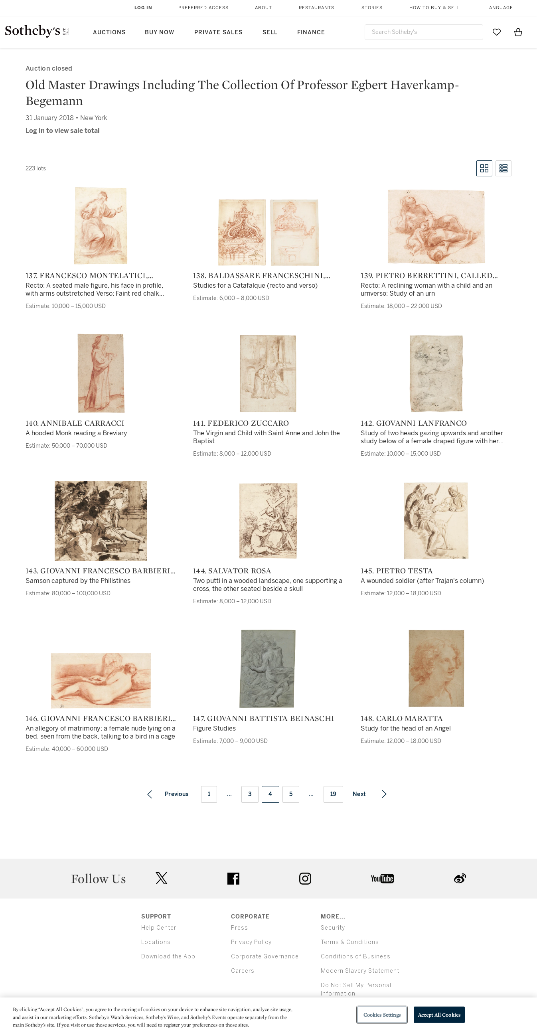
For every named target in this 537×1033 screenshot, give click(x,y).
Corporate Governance (265, 956)
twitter (162, 878)
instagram (305, 879)
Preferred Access (203, 7)
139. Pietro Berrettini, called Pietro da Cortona (427, 275)
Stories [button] (372, 7)
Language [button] (499, 7)
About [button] (263, 7)
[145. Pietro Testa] (436, 521)
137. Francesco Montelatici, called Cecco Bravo (87, 275)
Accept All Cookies (439, 1014)
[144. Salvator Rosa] (268, 521)
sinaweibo (460, 878)
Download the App (168, 956)
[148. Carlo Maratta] (436, 669)
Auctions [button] (109, 32)
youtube (382, 878)
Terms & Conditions (350, 942)
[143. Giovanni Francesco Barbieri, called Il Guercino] (101, 521)
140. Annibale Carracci (75, 423)
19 (333, 794)
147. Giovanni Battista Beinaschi (263, 718)
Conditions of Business (356, 956)
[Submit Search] (474, 32)
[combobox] (424, 32)
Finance (311, 32)
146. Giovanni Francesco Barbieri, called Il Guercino (99, 718)
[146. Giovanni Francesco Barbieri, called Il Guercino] (101, 681)
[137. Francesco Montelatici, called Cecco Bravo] (100, 226)
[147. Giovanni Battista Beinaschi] (268, 669)
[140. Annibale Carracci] (101, 373)
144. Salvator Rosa (232, 570)
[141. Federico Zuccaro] (268, 373)
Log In (143, 7)
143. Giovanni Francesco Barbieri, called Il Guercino (99, 570)
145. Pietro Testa (397, 570)
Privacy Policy (251, 942)
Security (333, 927)
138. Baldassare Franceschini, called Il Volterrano (259, 275)
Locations (156, 942)
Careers (243, 971)
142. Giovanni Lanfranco (414, 423)
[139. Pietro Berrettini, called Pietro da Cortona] (436, 227)
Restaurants (316, 7)
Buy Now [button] (159, 32)
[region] (268, 1015)
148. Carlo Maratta (402, 718)
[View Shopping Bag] (518, 32)
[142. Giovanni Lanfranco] (436, 373)
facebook (233, 879)
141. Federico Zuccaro (241, 423)
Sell (270, 32)
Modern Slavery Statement (360, 971)
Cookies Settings (382, 1014)
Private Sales (218, 32)
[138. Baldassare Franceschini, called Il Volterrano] (268, 232)
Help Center (158, 927)
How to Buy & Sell (434, 7)
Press (239, 927)
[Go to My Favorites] (497, 32)
